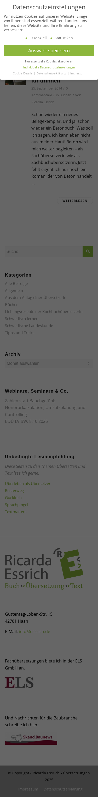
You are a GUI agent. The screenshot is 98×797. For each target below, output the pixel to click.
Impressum (77, 80)
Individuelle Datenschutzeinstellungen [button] (49, 74)
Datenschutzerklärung (52, 80)
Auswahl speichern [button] (49, 57)
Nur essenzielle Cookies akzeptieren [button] (49, 68)
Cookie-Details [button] (23, 80)
